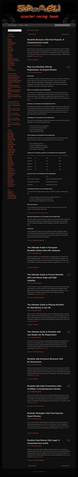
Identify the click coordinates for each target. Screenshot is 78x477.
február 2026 (11, 135)
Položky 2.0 (12, 195)
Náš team (10, 47)
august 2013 (11, 175)
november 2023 (11, 151)
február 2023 (11, 163)
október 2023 (11, 152)
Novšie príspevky (65, 34)
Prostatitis (10, 55)
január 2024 (10, 147)
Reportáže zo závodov (13, 58)
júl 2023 (10, 155)
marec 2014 (10, 171)
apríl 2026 (10, 131)
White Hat (10, 68)
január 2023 (10, 165)
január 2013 (10, 183)
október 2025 (11, 138)
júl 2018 (10, 167)
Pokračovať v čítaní (37, 56)
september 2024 (11, 144)
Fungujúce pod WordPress (39, 471)
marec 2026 (10, 133)
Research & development (14, 60)
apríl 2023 (10, 160)
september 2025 (11, 139)
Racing (26, 25)
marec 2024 (10, 146)
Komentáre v (12, 196)
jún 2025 (10, 141)
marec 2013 (10, 179)
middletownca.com (45, 258)
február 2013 (11, 181)
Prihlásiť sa (10, 193)
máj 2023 (10, 159)
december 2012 (11, 184)
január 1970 (10, 186)
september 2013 (11, 173)
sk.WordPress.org (12, 198)
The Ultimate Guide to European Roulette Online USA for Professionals (14, 77)
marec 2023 (10, 162)
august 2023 (11, 154)
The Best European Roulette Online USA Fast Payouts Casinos (14, 82)
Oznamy (10, 54)
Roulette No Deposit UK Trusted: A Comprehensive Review (14, 87)
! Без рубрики (11, 36)
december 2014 (11, 170)
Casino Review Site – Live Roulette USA (37, 212)
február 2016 (11, 168)
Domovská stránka (12, 25)
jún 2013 (10, 176)
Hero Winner (11, 44)
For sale (20, 25)
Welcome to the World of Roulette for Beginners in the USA (14, 96)
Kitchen (10, 46)
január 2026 (10, 136)
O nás (9, 52)
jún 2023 (10, 157)
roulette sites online (45, 426)
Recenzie (10, 57)
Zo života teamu (11, 70)
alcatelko (37, 30)
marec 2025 (10, 143)
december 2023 (11, 149)
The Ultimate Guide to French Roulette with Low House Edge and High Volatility (45, 277)
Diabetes (10, 41)
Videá (9, 66)
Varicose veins (11, 65)
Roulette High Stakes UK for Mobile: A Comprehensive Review (14, 92)
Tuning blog (10, 62)
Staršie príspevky (31, 34)
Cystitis (9, 39)
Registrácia (10, 191)
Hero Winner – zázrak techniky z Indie (14, 105)
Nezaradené (35, 59)
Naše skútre (10, 49)
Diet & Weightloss (12, 42)
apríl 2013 (10, 178)
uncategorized (11, 63)
